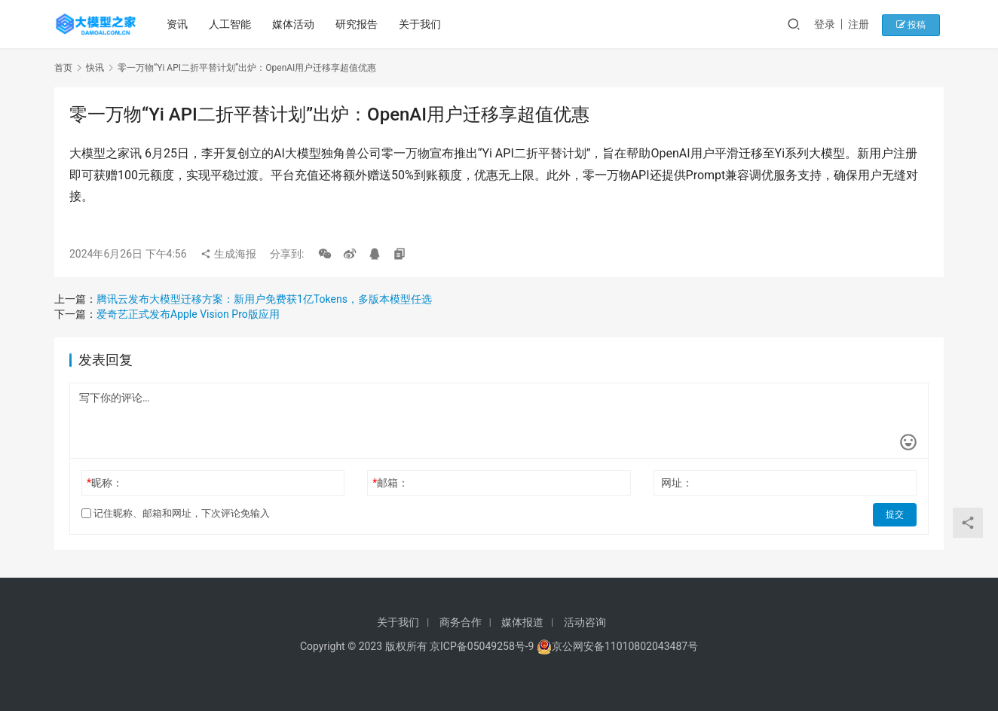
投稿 (917, 24)
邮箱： (390, 483)
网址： (677, 483)
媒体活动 (295, 24)
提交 (895, 513)
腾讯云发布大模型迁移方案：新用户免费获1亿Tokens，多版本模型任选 (264, 299)
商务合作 (460, 622)
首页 (63, 68)
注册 (867, 24)
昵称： (105, 483)
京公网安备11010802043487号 (625, 646)
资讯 (178, 24)
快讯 (95, 68)
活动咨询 (585, 622)
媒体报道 (522, 622)
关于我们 (421, 24)
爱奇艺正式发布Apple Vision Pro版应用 (188, 314)
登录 (833, 24)
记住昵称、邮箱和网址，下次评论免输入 (175, 513)
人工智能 (231, 24)
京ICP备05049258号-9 (482, 646)
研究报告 (358, 24)
